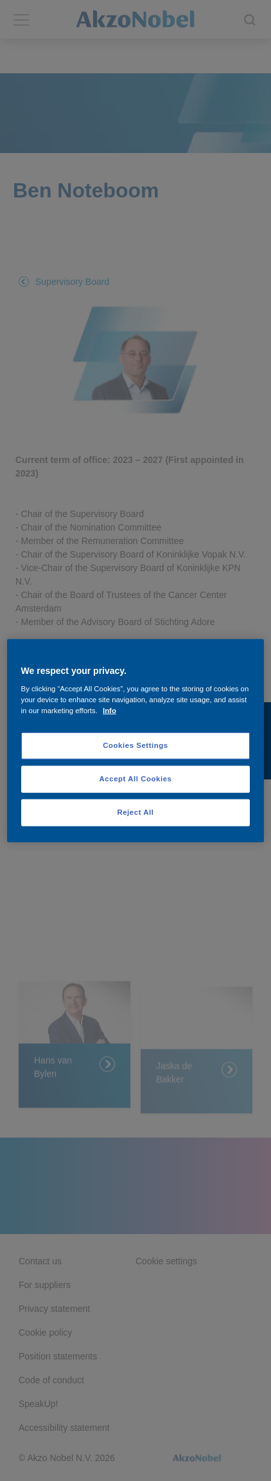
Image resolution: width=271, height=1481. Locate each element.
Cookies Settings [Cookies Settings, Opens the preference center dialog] (135, 745)
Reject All (135, 812)
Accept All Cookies (136, 779)
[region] (136, 740)
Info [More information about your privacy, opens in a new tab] (109, 710)
